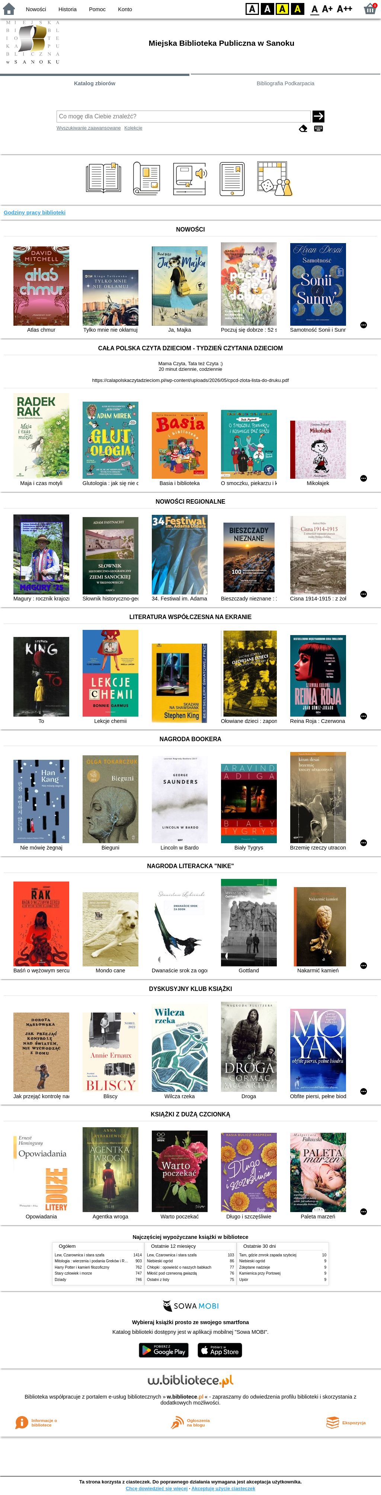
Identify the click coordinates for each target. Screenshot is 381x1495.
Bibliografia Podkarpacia (285, 83)
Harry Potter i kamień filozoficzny (82, 1267)
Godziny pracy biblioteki (34, 213)
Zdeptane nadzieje (254, 1267)
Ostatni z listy (158, 1280)
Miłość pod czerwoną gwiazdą (172, 1273)
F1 (327, 8)
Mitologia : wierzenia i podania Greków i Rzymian (96, 1261)
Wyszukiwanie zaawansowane (89, 128)
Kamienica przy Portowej (260, 1273)
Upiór (243, 1280)
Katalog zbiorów (94, 83)
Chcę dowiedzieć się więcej (157, 1488)
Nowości (36, 9)
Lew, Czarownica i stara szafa (79, 1255)
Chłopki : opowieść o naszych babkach (179, 1267)
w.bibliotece (185, 1397)
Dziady (60, 1280)
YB (282, 8)
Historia (67, 9)
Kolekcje (133, 128)
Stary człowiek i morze (73, 1273)
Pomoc (97, 9)
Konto (125, 9)
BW (267, 8)
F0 (314, 8)
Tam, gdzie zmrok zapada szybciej (267, 1255)
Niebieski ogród (160, 1261)
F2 (344, 8)
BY (297, 8)
